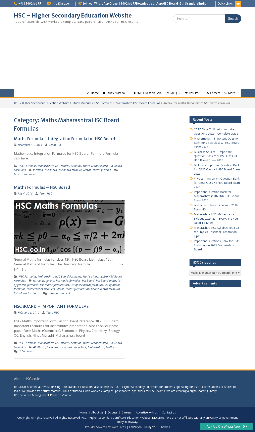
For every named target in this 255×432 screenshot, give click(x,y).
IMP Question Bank (149, 93)
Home (95, 93)
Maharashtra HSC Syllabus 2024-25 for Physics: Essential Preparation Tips (216, 232)
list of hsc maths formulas (87, 285)
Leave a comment (25, 174)
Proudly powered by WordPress (105, 427)
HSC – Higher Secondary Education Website (73, 15)
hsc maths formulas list (54, 285)
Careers (215, 93)
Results (193, 93)
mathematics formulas (41, 289)
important (80, 347)
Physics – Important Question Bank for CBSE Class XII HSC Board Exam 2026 (217, 183)
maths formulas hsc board (82, 289)
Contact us (169, 412)
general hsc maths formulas (63, 280)
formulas (38, 280)
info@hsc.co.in (62, 3)
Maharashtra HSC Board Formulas (138, 103)
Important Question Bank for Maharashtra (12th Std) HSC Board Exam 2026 (216, 196)
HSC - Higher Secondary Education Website (41, 103)
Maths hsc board (29, 293)
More (231, 93)
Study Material (116, 93)
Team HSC (55, 145)
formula (38, 170)
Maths (87, 170)
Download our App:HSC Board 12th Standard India (171, 3)
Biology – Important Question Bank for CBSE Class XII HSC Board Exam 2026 (217, 169)
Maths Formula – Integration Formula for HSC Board (64, 138)
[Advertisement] (127, 59)
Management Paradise (46, 395)
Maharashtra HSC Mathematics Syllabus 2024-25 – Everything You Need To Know (216, 218)
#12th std (39, 347)
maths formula (102, 170)
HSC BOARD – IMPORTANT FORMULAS (51, 306)
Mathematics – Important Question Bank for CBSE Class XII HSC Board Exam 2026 (216, 143)
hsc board (51, 170)
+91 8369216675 (29, 3)
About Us (97, 412)
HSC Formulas (103, 103)
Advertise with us (147, 412)
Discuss (113, 412)
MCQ (173, 93)
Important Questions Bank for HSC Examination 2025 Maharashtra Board (216, 245)
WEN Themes (161, 427)
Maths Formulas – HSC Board (42, 187)
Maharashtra (96, 347)
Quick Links (225, 3)
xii (116, 347)
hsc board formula (70, 170)
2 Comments (27, 351)
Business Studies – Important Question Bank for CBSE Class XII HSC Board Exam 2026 (215, 156)
